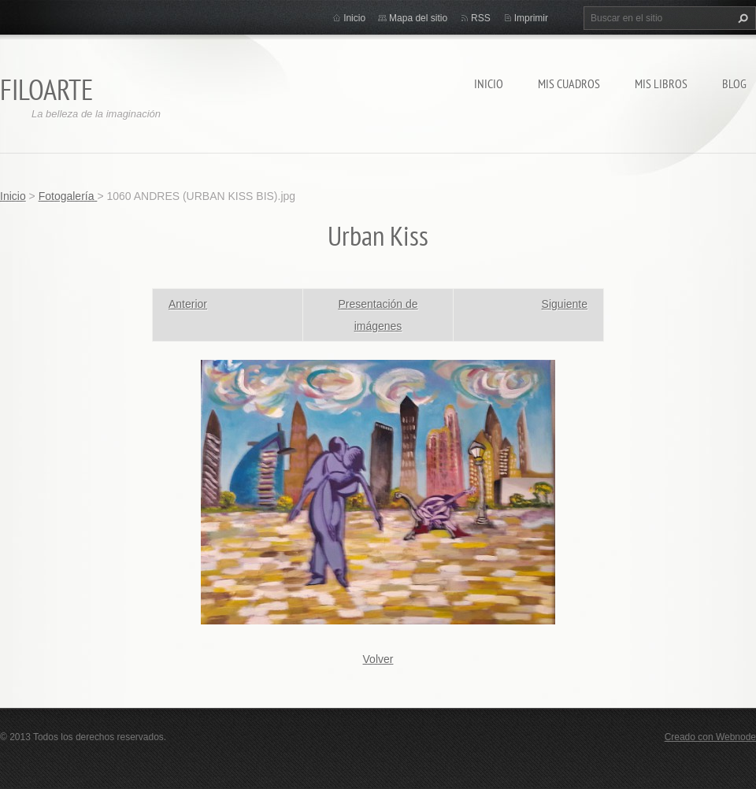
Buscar (741, 18)
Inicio (488, 83)
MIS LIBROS (661, 83)
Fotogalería (68, 196)
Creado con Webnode (710, 737)
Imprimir (531, 18)
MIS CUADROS (569, 83)
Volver (378, 659)
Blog (734, 83)
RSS (481, 18)
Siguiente (564, 304)
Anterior (188, 304)
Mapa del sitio (418, 18)
